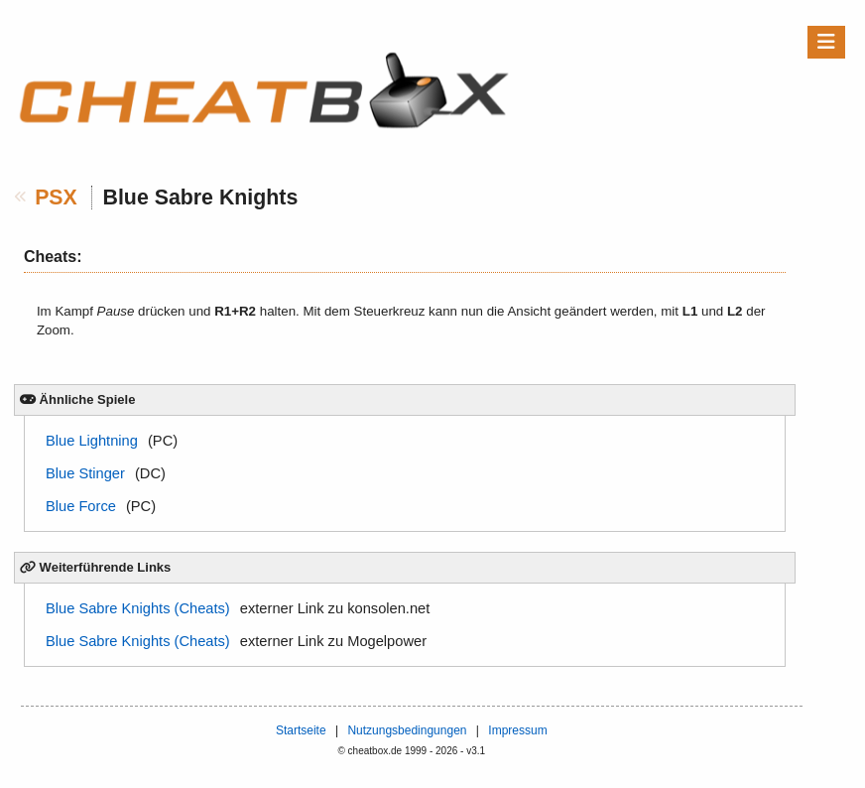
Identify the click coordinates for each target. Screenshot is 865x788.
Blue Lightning (92, 441)
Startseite (301, 730)
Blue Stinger (85, 473)
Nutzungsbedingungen (406, 730)
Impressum (517, 730)
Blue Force (81, 506)
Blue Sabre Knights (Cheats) (138, 608)
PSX (56, 197)
